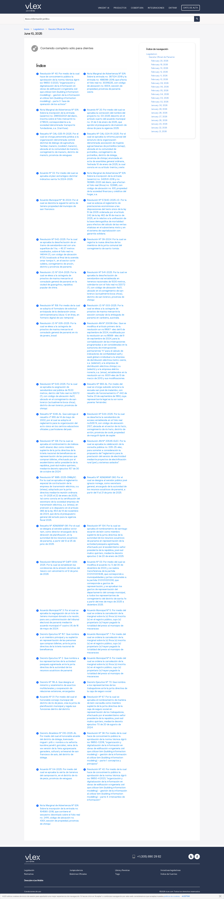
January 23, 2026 (159, 124)
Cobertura (137, 8)
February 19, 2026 (159, 64)
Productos (120, 8)
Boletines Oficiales (78, 874)
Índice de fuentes (169, 874)
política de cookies (172, 896)
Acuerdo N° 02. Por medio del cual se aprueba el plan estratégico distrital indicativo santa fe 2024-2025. (59, 176)
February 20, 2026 (159, 61)
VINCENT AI (103, 8)
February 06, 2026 (160, 86)
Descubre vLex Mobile (33, 880)
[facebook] (197, 856)
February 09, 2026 (160, 83)
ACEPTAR (186, 896)
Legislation (151, 54)
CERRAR (220, 896)
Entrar (173, 8)
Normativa (28, 874)
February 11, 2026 (159, 75)
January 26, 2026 (159, 120)
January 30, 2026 (159, 105)
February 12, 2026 (159, 72)
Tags (117, 874)
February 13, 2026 (159, 68)
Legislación (29, 870)
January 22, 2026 (159, 127)
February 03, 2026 (160, 98)
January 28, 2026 (159, 113)
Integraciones (156, 8)
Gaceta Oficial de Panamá (161, 57)
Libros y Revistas (122, 870)
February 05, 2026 (159, 90)
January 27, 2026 (159, 116)
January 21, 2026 (159, 131)
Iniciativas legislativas (170, 870)
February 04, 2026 (160, 94)
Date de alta (190, 7)
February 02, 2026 (159, 101)
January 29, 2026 (159, 109)
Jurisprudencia (76, 870)
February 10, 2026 (159, 79)
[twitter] (191, 856)
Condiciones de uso (32, 891)
